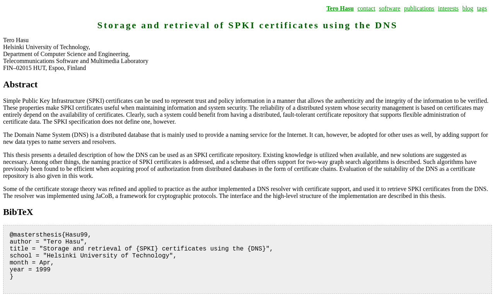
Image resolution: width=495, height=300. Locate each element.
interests (448, 8)
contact (366, 8)
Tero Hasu (340, 8)
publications (419, 8)
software (389, 8)
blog (467, 8)
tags (482, 8)
